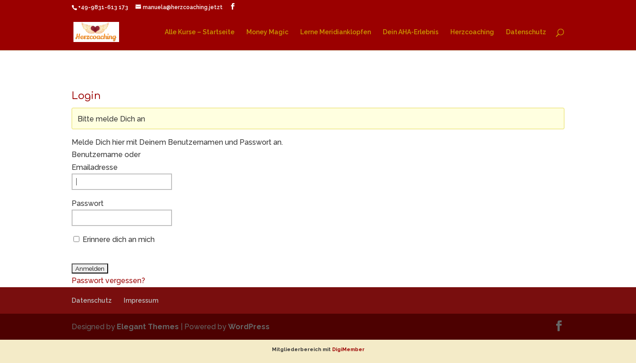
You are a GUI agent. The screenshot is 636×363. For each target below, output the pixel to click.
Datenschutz (526, 32)
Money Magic (267, 32)
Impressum (141, 300)
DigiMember (348, 349)
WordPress (249, 326)
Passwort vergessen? (108, 280)
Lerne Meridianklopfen (335, 32)
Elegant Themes (148, 326)
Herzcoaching (472, 32)
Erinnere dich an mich (119, 239)
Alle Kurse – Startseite (200, 32)
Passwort (88, 203)
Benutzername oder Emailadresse (106, 160)
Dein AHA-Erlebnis (410, 32)
